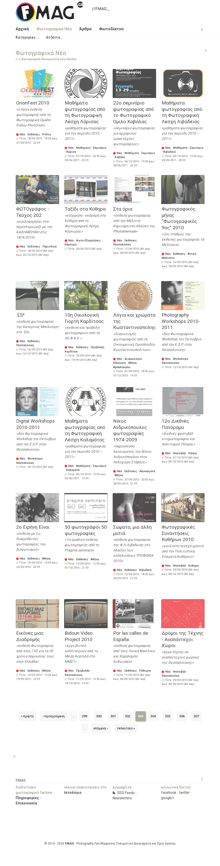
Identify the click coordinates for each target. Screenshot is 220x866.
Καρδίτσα (71, 351)
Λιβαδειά (169, 152)
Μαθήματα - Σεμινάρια (91, 147)
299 (84, 716)
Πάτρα (192, 453)
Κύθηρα (193, 565)
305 (167, 716)
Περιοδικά (49, 246)
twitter (184, 793)
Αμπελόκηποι (122, 367)
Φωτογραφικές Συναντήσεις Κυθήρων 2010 (178, 533)
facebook (168, 793)
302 (127, 716)
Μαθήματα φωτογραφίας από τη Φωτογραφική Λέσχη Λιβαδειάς (182, 112)
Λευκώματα (147, 471)
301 (113, 716)
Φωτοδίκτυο (111, 29)
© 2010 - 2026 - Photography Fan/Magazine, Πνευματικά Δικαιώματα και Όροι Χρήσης (110, 843)
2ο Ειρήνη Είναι (33, 527)
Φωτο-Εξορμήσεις (88, 240)
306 (182, 716)
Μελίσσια (168, 258)
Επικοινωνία (26, 803)
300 (99, 716)
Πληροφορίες (27, 798)
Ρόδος (46, 134)
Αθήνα (132, 363)
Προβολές (98, 347)
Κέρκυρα (71, 244)
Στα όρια (122, 209)
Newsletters (122, 798)
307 (196, 716)
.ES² (20, 315)
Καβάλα (120, 157)
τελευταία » (126, 728)
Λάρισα (71, 152)
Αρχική (22, 29)
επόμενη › (100, 728)
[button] (27, 37)
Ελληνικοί (119, 363)
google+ (167, 798)
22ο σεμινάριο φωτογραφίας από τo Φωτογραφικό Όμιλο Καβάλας (133, 112)
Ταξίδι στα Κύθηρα (85, 209)
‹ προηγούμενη (54, 716)
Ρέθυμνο (145, 670)
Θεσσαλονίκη (122, 244)
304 (153, 716)
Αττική (192, 254)
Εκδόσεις (34, 246)
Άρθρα (85, 29)
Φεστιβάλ (179, 453)
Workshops (180, 359)
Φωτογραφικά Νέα (54, 29)
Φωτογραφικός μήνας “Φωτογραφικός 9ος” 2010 (179, 218)
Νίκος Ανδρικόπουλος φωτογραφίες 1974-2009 (130, 430)
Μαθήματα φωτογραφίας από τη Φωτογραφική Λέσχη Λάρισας (85, 112)
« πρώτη (27, 716)
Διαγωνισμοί (133, 359)
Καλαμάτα (73, 470)
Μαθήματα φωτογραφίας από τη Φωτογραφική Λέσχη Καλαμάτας (85, 430)
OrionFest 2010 (32, 103)
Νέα (22, 134)
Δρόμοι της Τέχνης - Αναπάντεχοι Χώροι (182, 639)
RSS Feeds (126, 793)
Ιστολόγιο (73, 793)
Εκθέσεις (34, 134)
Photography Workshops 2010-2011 (181, 321)
